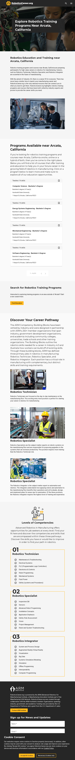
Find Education (17, 303)
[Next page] (45, 273)
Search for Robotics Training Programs (35, 287)
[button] (66, 3)
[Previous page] (41, 273)
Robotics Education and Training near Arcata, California (35, 59)
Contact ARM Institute (19, 710)
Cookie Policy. (49, 748)
